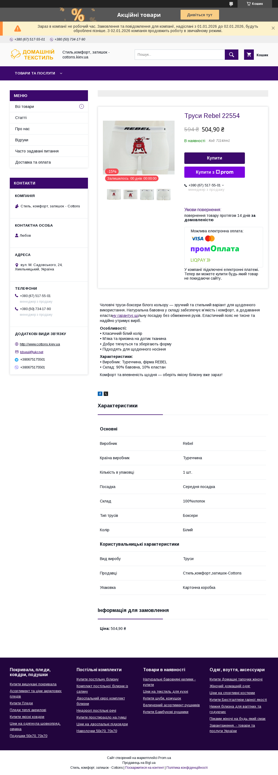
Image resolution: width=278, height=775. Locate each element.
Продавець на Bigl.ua (139, 763)
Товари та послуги (35, 73)
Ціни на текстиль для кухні (165, 691)
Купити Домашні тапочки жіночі (236, 679)
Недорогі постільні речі (96, 710)
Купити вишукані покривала (33, 684)
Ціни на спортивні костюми (232, 693)
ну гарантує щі (125, 315)
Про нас (22, 129)
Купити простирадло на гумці (102, 717)
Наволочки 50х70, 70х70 (97, 731)
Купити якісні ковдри (27, 717)
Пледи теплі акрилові (28, 710)
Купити (214, 158)
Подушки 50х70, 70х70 (28, 736)
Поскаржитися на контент (144, 768)
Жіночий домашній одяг (230, 686)
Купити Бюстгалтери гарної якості (238, 700)
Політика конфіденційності (187, 768)
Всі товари (24, 106)
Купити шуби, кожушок (162, 698)
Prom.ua (164, 758)
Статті (21, 117)
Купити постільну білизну (98, 679)
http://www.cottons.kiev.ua (40, 344)
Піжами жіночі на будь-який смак (238, 719)
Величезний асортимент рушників (171, 705)
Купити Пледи (21, 703)
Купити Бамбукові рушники (165, 712)
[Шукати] (231, 54)
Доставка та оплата (33, 162)
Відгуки (21, 140)
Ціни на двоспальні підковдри (102, 724)
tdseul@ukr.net (31, 352)
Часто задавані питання (37, 151)
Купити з (214, 172)
